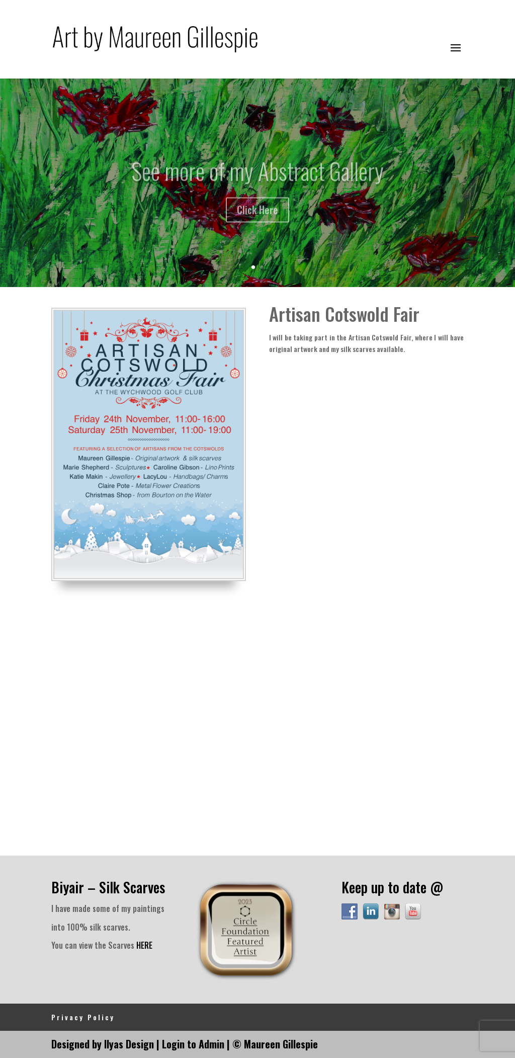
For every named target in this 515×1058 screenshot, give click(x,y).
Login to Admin (193, 1043)
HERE (144, 945)
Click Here (257, 216)
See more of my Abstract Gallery (257, 177)
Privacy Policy (83, 1017)
